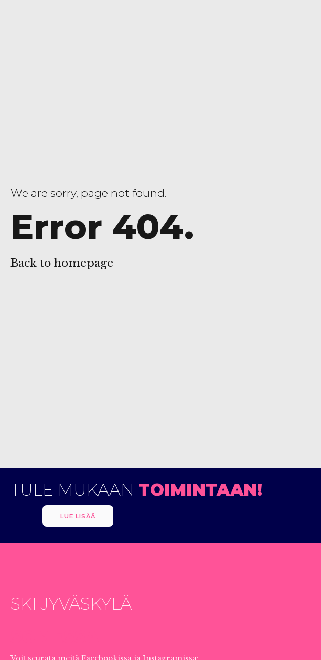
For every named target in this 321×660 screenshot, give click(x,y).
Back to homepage (61, 263)
